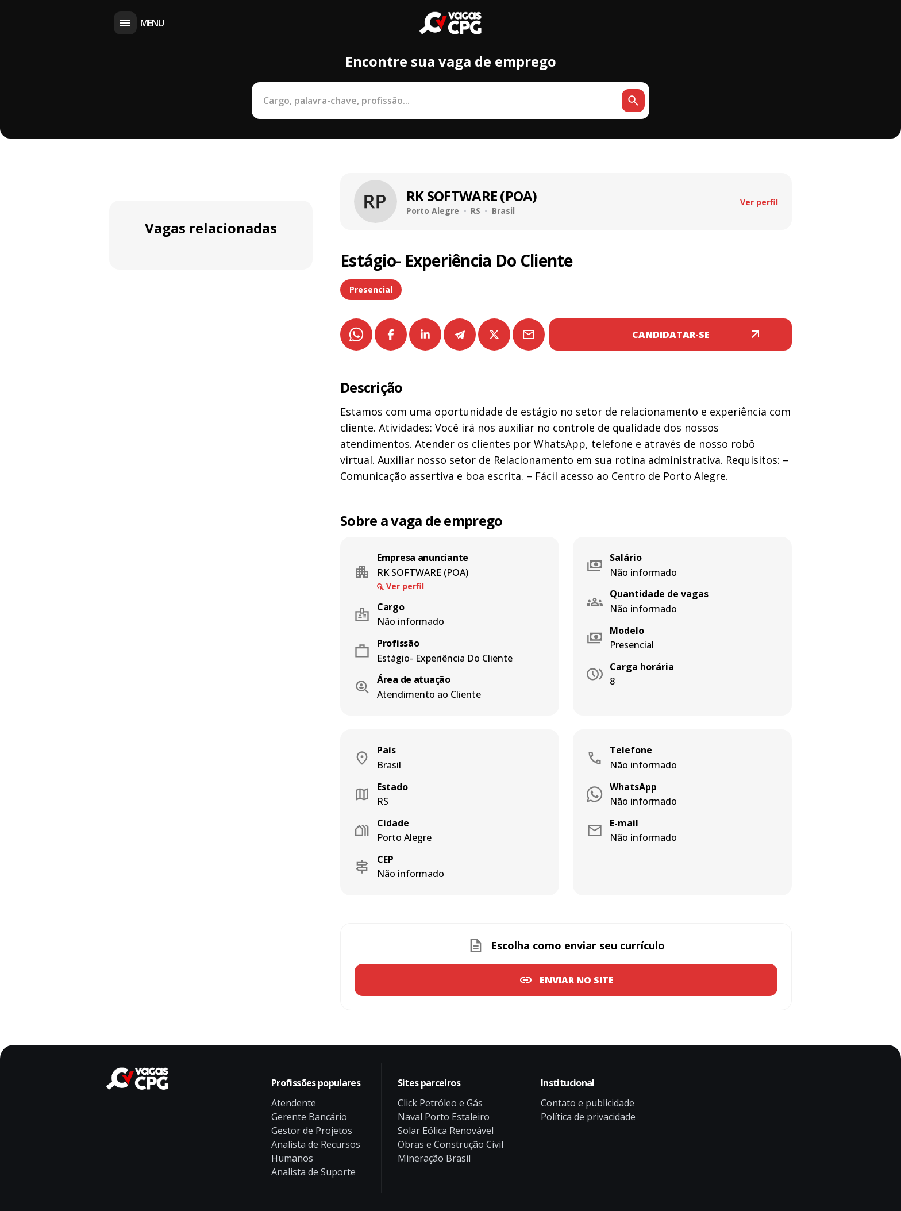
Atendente (293, 1103)
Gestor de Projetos (311, 1130)
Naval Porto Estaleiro (444, 1116)
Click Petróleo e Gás (440, 1103)
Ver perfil (759, 202)
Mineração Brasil (434, 1158)
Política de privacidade (588, 1116)
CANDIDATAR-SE (671, 334)
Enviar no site (577, 980)
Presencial (370, 289)
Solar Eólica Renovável (446, 1130)
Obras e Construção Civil (450, 1144)
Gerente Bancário (309, 1116)
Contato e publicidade (587, 1103)
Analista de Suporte (313, 1172)
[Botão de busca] (633, 100)
